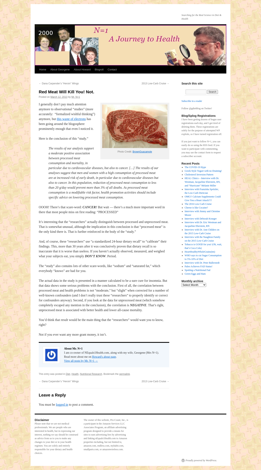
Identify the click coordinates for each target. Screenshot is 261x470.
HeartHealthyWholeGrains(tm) (200, 251)
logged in (62, 404)
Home (42, 69)
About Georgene (60, 69)
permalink (124, 374)
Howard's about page (104, 356)
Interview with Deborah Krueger (201, 218)
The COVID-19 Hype (195, 167)
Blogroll (99, 69)
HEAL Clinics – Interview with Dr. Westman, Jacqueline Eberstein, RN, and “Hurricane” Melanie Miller (202, 182)
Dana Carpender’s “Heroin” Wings (59, 83)
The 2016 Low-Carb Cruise (198, 204)
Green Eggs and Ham (195, 273)
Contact (112, 69)
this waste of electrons (71, 119)
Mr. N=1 (75, 97)
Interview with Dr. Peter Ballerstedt (202, 262)
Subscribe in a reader (191, 101)
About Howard (82, 69)
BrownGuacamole (142, 151)
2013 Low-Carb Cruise (155, 83)
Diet (68, 374)
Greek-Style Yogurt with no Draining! (203, 170)
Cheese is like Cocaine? (196, 207)
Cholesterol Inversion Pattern (199, 174)
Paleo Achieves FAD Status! (198, 266)
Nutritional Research (91, 374)
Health (75, 374)
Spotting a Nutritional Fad (197, 270)
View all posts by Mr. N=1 (81, 360)
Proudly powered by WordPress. (201, 460)
